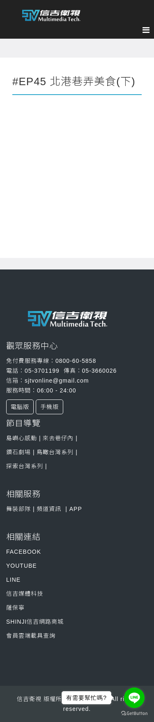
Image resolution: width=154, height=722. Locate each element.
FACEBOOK (23, 551)
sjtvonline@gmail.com (57, 380)
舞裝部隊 (18, 509)
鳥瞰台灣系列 (56, 452)
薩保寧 (15, 607)
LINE (13, 579)
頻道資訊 (49, 509)
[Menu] (148, 30)
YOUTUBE (21, 565)
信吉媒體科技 (24, 593)
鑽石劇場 (18, 452)
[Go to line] (134, 697)
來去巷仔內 (57, 438)
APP (75, 509)
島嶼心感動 (21, 438)
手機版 (49, 407)
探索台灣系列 (25, 466)
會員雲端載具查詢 (30, 635)
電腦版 (20, 407)
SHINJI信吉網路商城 (35, 621)
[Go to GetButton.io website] (134, 713)
